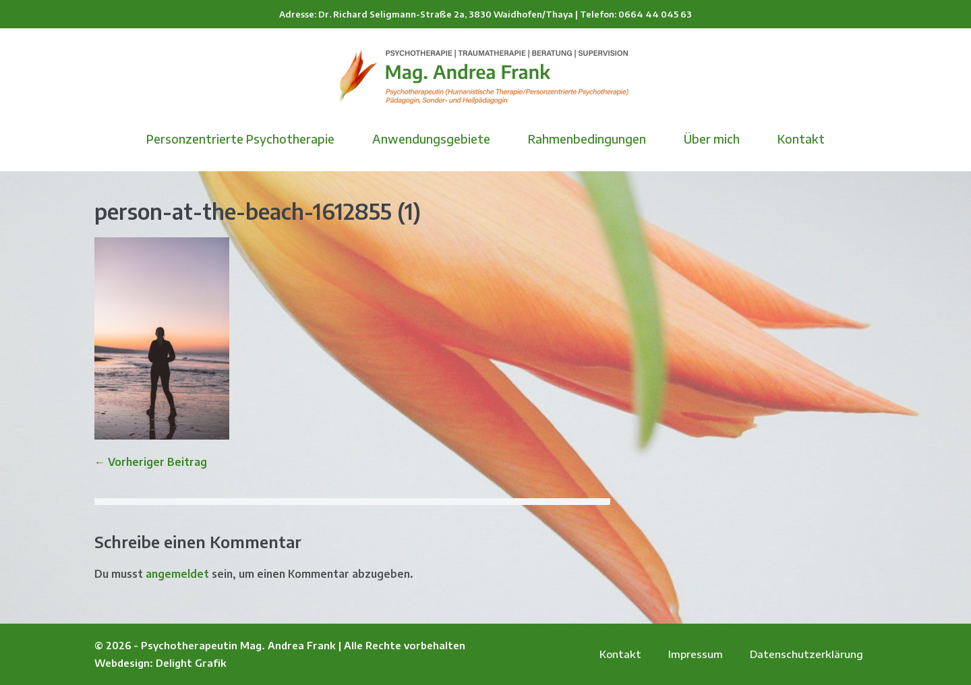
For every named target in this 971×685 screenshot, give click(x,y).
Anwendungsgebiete (431, 138)
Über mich (712, 138)
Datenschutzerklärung (806, 654)
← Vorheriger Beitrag (150, 462)
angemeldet (177, 573)
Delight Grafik (191, 663)
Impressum (695, 654)
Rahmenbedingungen (587, 138)
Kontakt (801, 138)
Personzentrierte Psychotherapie (240, 138)
